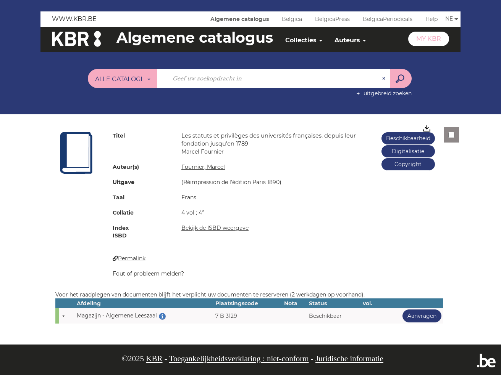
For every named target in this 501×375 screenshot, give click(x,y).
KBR (154, 358)
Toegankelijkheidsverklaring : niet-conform (239, 358)
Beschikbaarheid (408, 138)
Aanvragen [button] (419, 315)
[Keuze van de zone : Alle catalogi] (122, 78)
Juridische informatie (349, 358)
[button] (76, 152)
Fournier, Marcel (203, 166)
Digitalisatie (408, 151)
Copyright (408, 164)
